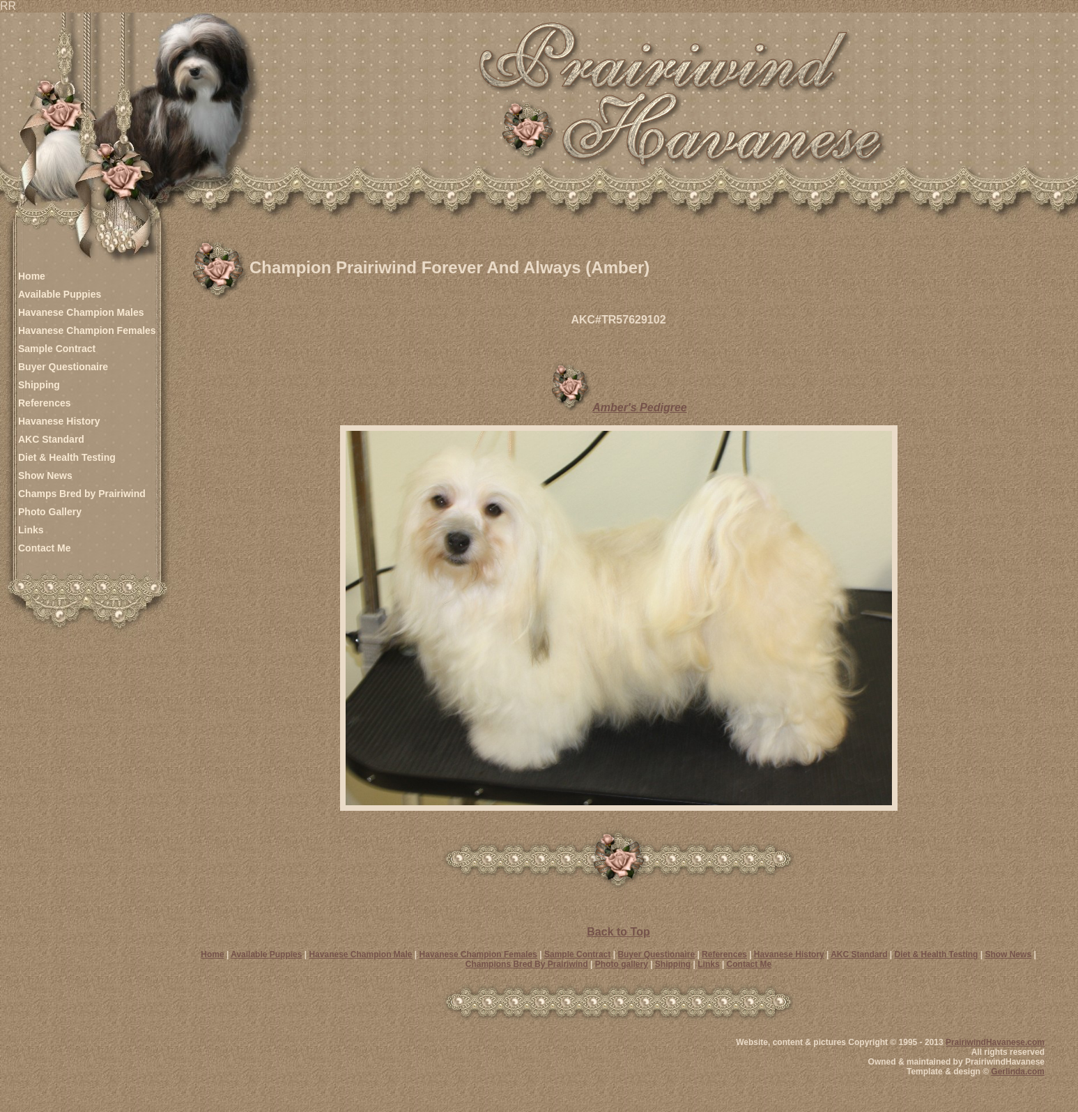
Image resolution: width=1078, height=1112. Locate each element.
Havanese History (59, 421)
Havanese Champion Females (87, 330)
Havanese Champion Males (81, 312)
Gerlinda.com (1018, 1071)
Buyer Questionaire (63, 366)
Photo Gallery (50, 511)
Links (31, 529)
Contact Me (44, 548)
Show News (45, 475)
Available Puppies (59, 294)
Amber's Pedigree (639, 407)
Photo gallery (621, 964)
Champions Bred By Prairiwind (526, 964)
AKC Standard (51, 439)
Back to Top (618, 932)
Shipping (39, 384)
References (44, 403)
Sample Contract (56, 348)
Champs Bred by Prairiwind (82, 493)
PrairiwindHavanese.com (995, 1042)
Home (31, 276)
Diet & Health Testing (67, 457)
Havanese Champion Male (360, 954)
